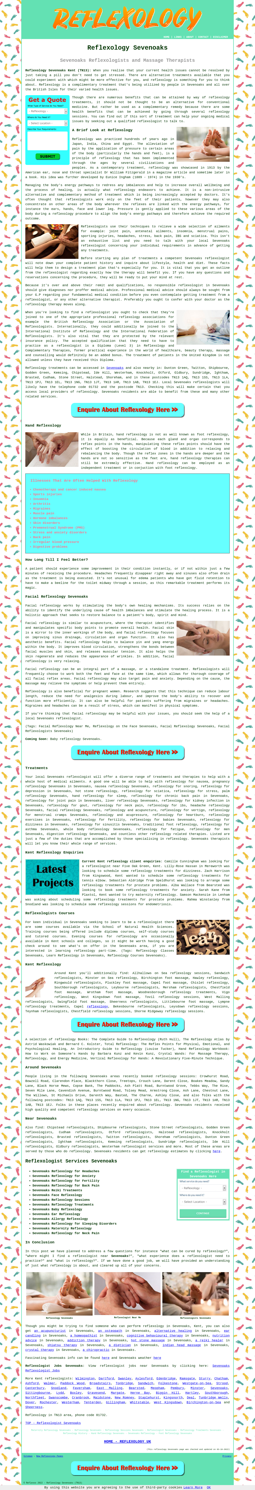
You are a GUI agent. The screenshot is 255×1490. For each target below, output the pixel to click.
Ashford (32, 1383)
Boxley (75, 1393)
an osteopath (110, 1331)
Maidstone (101, 1397)
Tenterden (92, 1402)
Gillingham (115, 1402)
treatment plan (92, 268)
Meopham (157, 1388)
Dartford (106, 1378)
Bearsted (136, 1388)
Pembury (177, 1388)
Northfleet (34, 1397)
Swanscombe (58, 1397)
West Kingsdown (168, 1402)
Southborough (216, 1393)
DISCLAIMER (220, 37)
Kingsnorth (173, 1397)
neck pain (134, 805)
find (39, 1127)
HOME (167, 37)
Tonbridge (124, 1383)
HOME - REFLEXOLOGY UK (127, 1441)
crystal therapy (39, 1350)
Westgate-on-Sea (197, 1383)
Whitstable (139, 1402)
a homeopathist (83, 1335)
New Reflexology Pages (49, 1456)
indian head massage (182, 1345)
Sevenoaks (115, 368)
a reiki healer (209, 1340)
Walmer (49, 1383)
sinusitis (111, 824)
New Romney (124, 1397)
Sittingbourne (37, 1393)
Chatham (221, 1378)
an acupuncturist (50, 1331)
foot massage (92, 1002)
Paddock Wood (72, 1383)
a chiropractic (96, 1350)
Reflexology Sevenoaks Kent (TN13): (58, 70)
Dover (30, 1402)
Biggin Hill (167, 1393)
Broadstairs (100, 1383)
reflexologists (79, 199)
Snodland (58, 1388)
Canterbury (34, 1388)
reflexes (138, 204)
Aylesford (143, 1378)
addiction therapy (83, 1340)
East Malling (109, 1388)
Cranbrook (80, 1397)
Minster (197, 1388)
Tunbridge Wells (213, 1397)
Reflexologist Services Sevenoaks (71, 1161)
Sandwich (145, 1383)
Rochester (48, 1402)
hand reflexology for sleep (99, 796)
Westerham (70, 1402)
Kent (39, 1378)
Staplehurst (148, 1397)
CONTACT (203, 37)
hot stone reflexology (96, 791)
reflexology (161, 80)
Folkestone (167, 1383)
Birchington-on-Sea (204, 1402)
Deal (190, 1397)
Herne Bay (140, 1393)
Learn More (193, 1487)
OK (209, 1487)
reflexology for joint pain (50, 800)
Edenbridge (166, 1378)
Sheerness (33, 1407)
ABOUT (190, 37)
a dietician (120, 1345)
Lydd (60, 1393)
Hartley (192, 1393)
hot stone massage (148, 1340)
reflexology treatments (192, 992)
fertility (116, 820)
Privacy (227, 1456)
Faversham (81, 1388)
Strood (222, 1383)
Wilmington (85, 1378)
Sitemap (28, 1456)
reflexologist (149, 121)
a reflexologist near (101, 866)
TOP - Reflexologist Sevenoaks (53, 1423)
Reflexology (49, 85)
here (216, 1151)
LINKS (178, 37)
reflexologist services (142, 1146)
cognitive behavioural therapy (155, 1335)
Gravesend (96, 1393)
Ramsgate (187, 1378)
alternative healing (173, 1331)
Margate (117, 1393)
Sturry (204, 1378)
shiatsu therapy (62, 1345)
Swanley (124, 1378)
